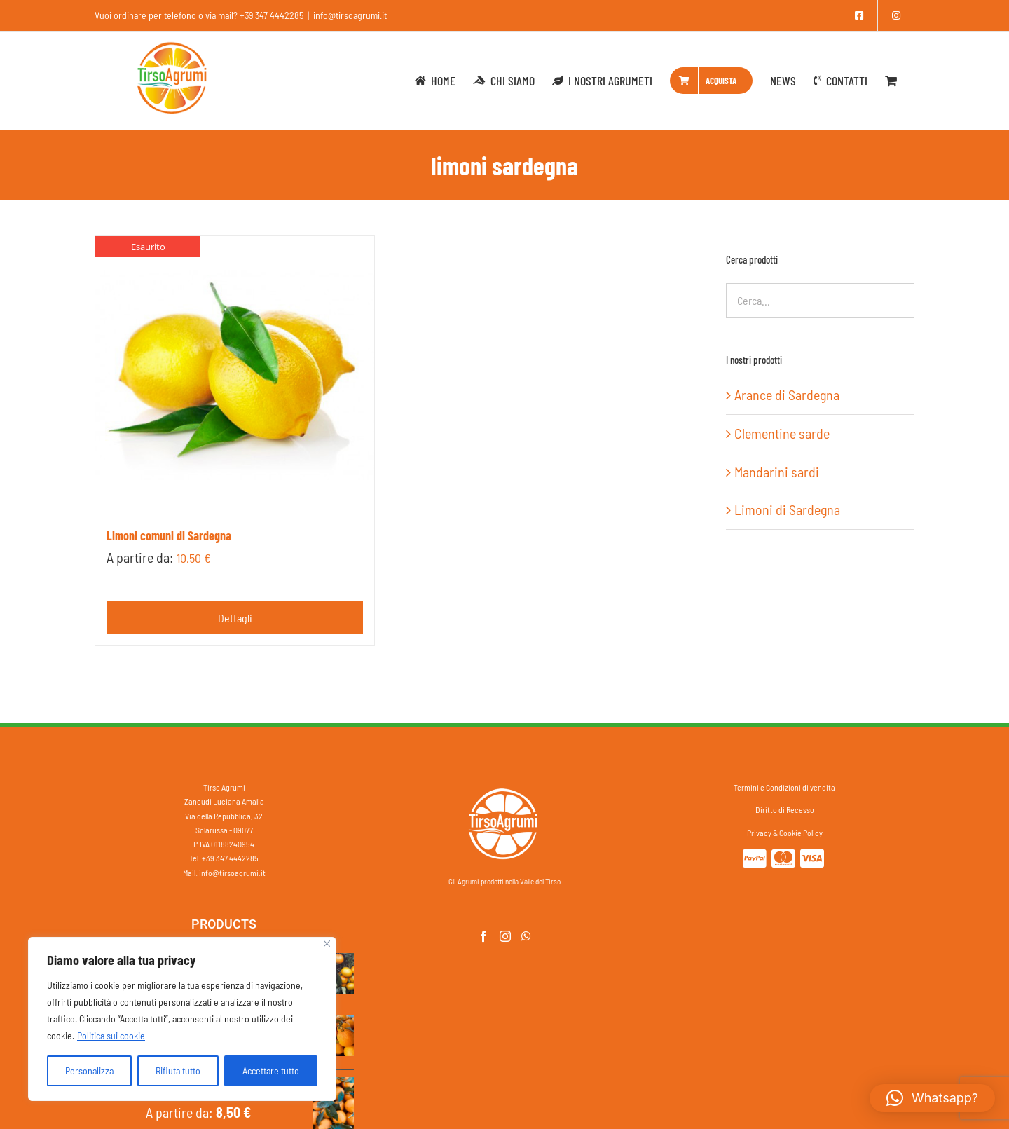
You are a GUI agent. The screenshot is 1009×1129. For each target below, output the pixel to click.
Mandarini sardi (776, 471)
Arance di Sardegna (786, 394)
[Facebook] (483, 936)
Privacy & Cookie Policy (785, 832)
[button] (932, 1098)
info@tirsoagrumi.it (350, 15)
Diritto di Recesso (784, 809)
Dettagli (235, 617)
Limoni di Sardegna (787, 509)
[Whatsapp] (526, 936)
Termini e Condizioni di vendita (784, 787)
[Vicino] (327, 943)
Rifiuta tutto (178, 1070)
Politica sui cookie (111, 1035)
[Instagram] (505, 936)
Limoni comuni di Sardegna (169, 535)
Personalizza (89, 1070)
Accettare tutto (270, 1070)
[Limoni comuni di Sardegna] (234, 375)
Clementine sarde (782, 433)
